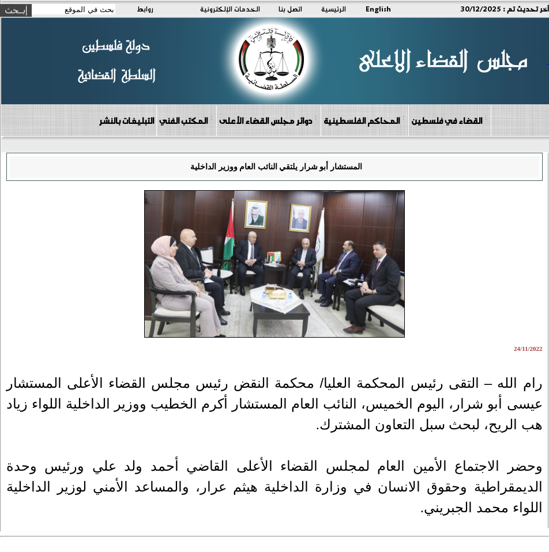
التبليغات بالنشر (126, 120)
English (378, 8)
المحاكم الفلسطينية (364, 120)
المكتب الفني (186, 120)
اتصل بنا (290, 8)
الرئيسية (333, 8)
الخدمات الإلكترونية (230, 8)
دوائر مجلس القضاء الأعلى (268, 120)
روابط (145, 8)
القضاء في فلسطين (449, 120)
